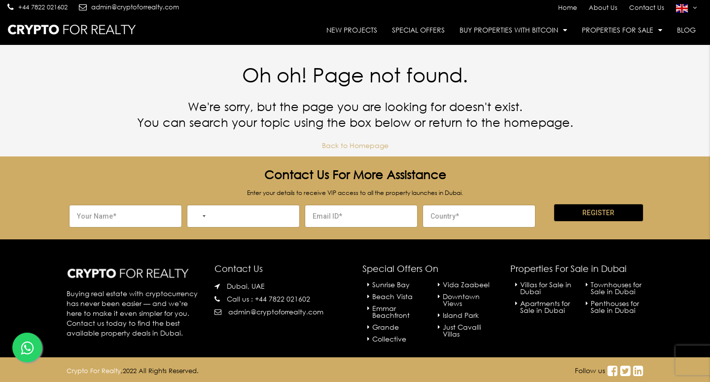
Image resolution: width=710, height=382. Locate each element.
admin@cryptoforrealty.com (275, 311)
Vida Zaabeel (466, 284)
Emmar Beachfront (391, 312)
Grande (385, 327)
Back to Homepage (355, 145)
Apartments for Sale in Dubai (545, 307)
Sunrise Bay (391, 284)
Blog (686, 30)
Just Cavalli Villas (462, 330)
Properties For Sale (617, 30)
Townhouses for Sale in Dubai (616, 288)
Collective (389, 339)
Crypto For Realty (94, 371)
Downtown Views (461, 300)
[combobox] (198, 216)
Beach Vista (392, 296)
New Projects (351, 30)
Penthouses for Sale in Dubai (615, 307)
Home (567, 7)
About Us (603, 7)
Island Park (461, 315)
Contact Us (646, 7)
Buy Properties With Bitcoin (509, 30)
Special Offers (418, 30)
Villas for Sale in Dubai (545, 288)
